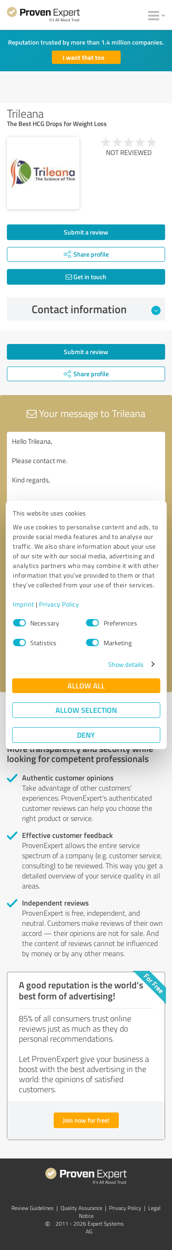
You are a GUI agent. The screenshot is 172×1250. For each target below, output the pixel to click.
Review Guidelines (32, 1208)
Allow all (86, 685)
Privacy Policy (59, 604)
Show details (126, 664)
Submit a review (86, 232)
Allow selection (86, 710)
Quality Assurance (81, 1208)
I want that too (84, 57)
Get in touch (86, 276)
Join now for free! (86, 1120)
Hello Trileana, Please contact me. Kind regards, (86, 483)
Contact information (96, 309)
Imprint (23, 604)
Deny (86, 734)
